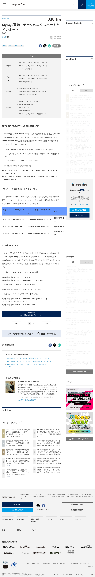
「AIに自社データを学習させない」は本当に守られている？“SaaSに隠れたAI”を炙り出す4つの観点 (79, 364)
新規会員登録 (79, 210)
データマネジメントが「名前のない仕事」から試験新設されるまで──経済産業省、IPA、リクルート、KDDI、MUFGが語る (79, 333)
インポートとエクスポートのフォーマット (33, 66)
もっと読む (9, 405)
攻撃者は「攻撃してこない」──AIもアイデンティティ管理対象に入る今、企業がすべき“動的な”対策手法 (49, 491)
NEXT (47, 324)
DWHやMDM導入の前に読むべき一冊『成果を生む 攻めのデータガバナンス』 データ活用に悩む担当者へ (80, 139)
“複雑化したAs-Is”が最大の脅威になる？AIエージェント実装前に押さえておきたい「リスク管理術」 (18, 500)
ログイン (79, 215)
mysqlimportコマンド (26, 111)
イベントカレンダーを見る (79, 439)
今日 (73, 90)
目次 (44, 56)
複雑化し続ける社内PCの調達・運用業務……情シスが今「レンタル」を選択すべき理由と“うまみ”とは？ (49, 508)
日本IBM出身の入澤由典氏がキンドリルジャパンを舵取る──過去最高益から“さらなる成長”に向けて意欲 (48, 482)
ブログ (33, 569)
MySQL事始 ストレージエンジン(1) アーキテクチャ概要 (26, 403)
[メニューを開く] (4, 4)
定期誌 (19, 569)
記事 (73, 262)
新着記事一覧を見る (79, 371)
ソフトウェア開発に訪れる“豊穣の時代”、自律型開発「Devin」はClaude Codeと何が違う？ (79, 312)
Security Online (7, 558)
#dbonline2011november (16, 46)
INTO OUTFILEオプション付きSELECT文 (33, 63)
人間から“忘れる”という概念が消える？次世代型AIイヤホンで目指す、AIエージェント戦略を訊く (79, 353)
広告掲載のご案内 (77, 548)
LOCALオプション (25, 107)
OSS (4, 46)
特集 (3, 569)
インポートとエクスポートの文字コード (32, 114)
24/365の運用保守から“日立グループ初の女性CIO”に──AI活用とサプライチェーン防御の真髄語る (17, 511)
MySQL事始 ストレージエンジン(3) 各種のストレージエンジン (29, 397)
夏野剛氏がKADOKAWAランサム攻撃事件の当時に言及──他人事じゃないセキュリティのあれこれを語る (49, 500)
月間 (86, 90)
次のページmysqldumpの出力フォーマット (31, 314)
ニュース (86, 262)
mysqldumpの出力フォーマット (29, 88)
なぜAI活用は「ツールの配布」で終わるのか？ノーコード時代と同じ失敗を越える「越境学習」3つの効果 (79, 343)
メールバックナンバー (79, 204)
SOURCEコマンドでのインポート (30, 101)
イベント (78, 558)
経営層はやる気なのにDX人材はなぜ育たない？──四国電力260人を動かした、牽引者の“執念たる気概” (17, 491)
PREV (15, 324)
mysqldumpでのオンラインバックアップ (32, 91)
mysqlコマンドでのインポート (29, 95)
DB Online (20, 558)
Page (8, 66)
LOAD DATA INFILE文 (26, 104)
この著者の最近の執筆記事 (27, 439)
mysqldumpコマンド (25, 69)
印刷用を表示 (8, 384)
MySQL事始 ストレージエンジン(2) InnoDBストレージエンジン (29, 400)
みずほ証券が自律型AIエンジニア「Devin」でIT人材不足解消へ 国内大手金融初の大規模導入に (17, 482)
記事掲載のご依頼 (77, 543)
